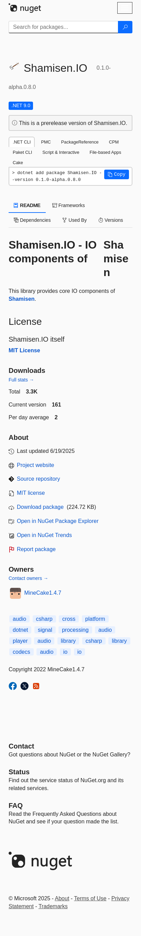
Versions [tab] (110, 220)
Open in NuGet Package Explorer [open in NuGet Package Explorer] (57, 521)
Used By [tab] (74, 220)
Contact (21, 746)
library (68, 641)
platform (95, 619)
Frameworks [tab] (68, 205)
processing (75, 630)
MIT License (24, 350)
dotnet (20, 630)
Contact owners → (28, 578)
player (20, 641)
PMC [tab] (46, 142)
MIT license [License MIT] (31, 493)
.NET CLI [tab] (22, 142)
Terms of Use (90, 898)
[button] (116, 174)
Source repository (38, 479)
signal (45, 630)
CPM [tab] (114, 142)
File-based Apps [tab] (105, 152)
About (62, 898)
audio (19, 619)
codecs (21, 652)
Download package (40, 507)
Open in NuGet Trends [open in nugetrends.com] (44, 535)
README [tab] (27, 205)
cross (68, 619)
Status (19, 772)
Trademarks (53, 906)
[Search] (125, 27)
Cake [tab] (18, 162)
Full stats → (21, 380)
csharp (44, 619)
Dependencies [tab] (32, 220)
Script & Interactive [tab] (60, 152)
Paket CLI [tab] (22, 152)
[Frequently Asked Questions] (16, 805)
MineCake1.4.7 (43, 593)
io (65, 652)
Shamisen (116, 258)
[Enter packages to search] (63, 27)
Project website (35, 465)
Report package (36, 549)
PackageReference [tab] (80, 142)
